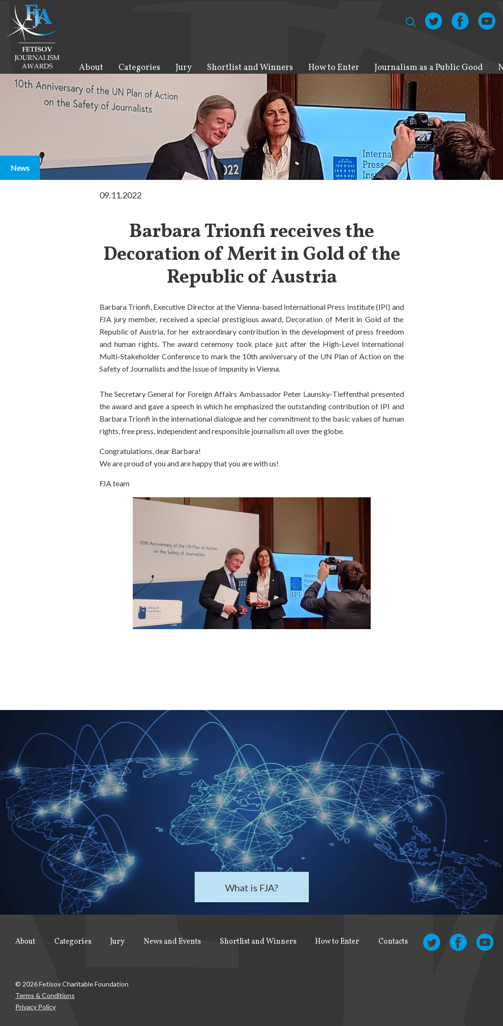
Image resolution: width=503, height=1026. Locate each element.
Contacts (393, 941)
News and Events (172, 941)
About (91, 68)
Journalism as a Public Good (429, 68)
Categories (139, 68)
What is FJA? (251, 887)
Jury (184, 68)
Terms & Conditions (45, 995)
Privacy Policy (35, 1007)
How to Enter (333, 68)
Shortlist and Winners (250, 68)
